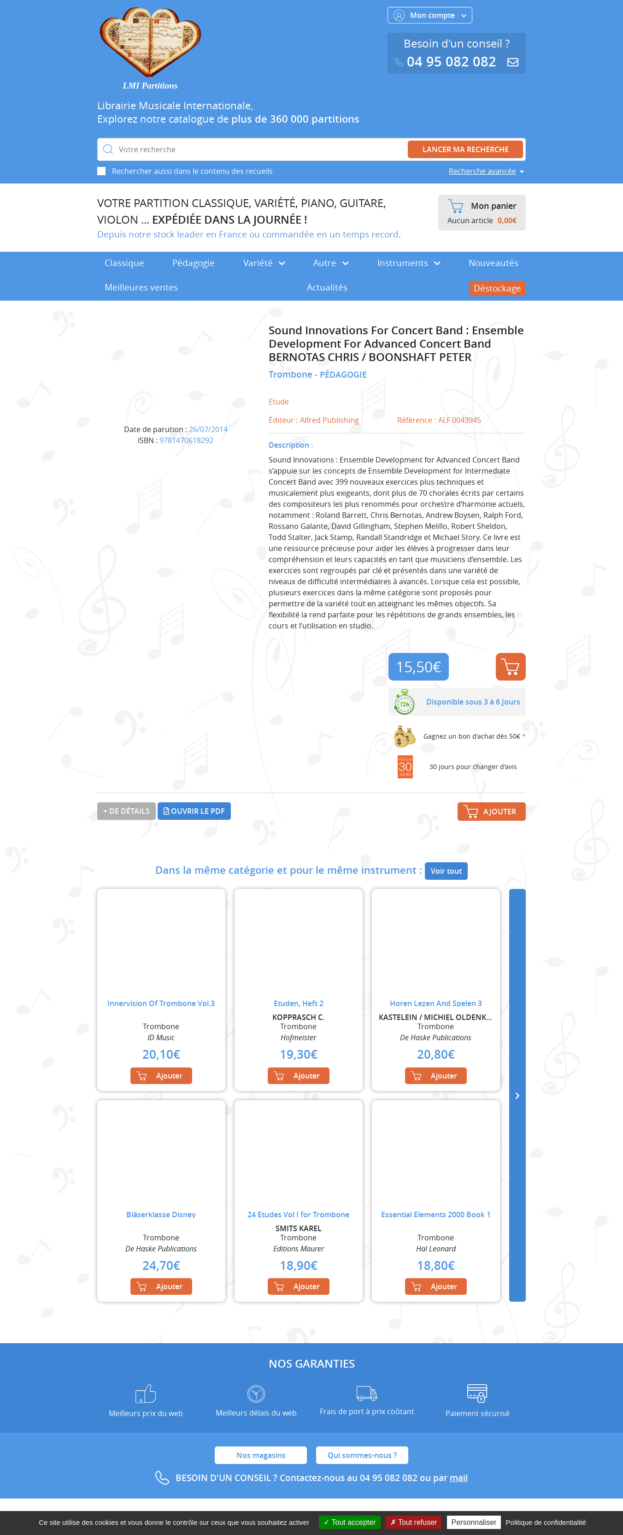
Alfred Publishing (329, 420)
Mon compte (430, 15)
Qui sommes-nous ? (362, 1455)
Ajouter (510, 666)
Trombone (292, 374)
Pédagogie (193, 263)
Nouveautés (493, 263)
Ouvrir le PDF (194, 811)
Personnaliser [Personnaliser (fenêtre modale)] (474, 1522)
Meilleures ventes (141, 287)
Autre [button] (331, 263)
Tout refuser (413, 1522)
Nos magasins (261, 1455)
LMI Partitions (150, 85)
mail (459, 1478)
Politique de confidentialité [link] (546, 1522)
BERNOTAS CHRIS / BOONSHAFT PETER (370, 357)
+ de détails (126, 811)
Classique (124, 263)
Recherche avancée (482, 171)
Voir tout (446, 871)
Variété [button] (264, 263)
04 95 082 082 (447, 62)
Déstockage (497, 288)
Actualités (327, 287)
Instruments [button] (409, 263)
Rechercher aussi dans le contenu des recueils (192, 171)
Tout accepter (349, 1522)
